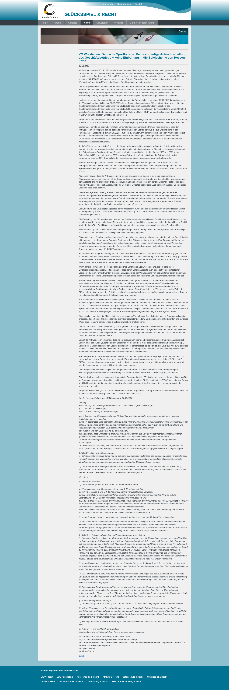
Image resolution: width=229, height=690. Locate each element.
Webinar (118, 22)
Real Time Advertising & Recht (126, 681)
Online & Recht (48, 681)
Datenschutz (124, 4)
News (87, 22)
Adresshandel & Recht (88, 677)
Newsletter (102, 22)
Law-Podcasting (65, 677)
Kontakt (139, 4)
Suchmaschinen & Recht (71, 681)
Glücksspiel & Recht (157, 677)
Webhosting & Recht (97, 681)
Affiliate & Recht (111, 677)
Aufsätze (72, 22)
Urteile (57, 22)
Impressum (108, 4)
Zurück (82, 656)
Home (45, 22)
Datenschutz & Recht (133, 677)
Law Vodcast (47, 677)
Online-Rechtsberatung (142, 22)
